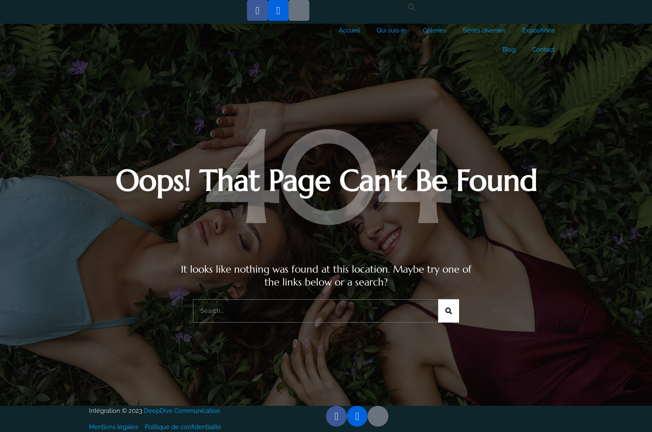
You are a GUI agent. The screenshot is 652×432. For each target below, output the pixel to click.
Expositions (538, 30)
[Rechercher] (448, 311)
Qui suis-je (391, 30)
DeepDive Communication (183, 411)
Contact (543, 49)
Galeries (434, 30)
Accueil (349, 30)
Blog (509, 49)
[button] (412, 7)
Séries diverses (484, 30)
